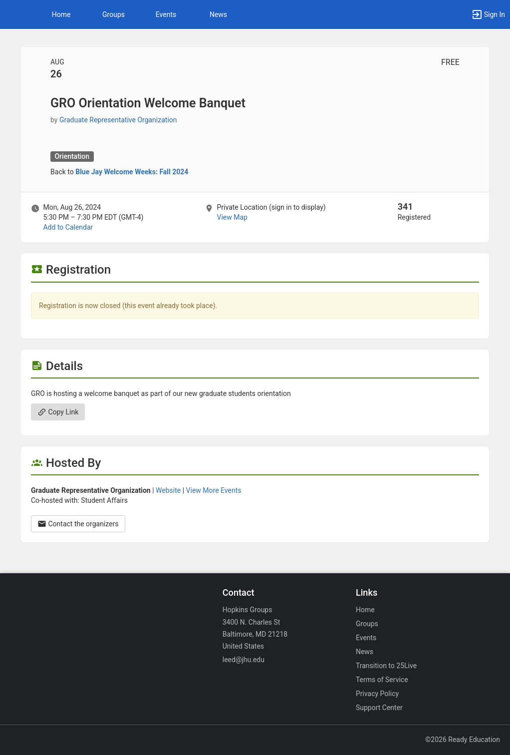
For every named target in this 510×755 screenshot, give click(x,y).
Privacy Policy (377, 694)
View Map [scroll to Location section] (232, 217)
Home (365, 610)
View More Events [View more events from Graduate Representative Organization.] (214, 490)
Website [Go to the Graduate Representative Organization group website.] (168, 490)
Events (166, 14)
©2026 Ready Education (462, 740)
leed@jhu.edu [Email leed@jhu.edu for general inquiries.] (243, 660)
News (218, 14)
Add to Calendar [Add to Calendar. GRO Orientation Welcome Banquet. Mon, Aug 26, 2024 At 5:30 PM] (68, 227)
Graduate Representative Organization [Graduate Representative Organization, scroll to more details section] (118, 120)
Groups (113, 14)
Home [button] (61, 14)
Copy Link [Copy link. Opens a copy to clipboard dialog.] (57, 412)
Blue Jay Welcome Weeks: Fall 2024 (131, 172)
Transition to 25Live (386, 666)
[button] (12, 14)
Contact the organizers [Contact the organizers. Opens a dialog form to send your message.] (78, 524)
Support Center (379, 708)
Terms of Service (382, 680)
